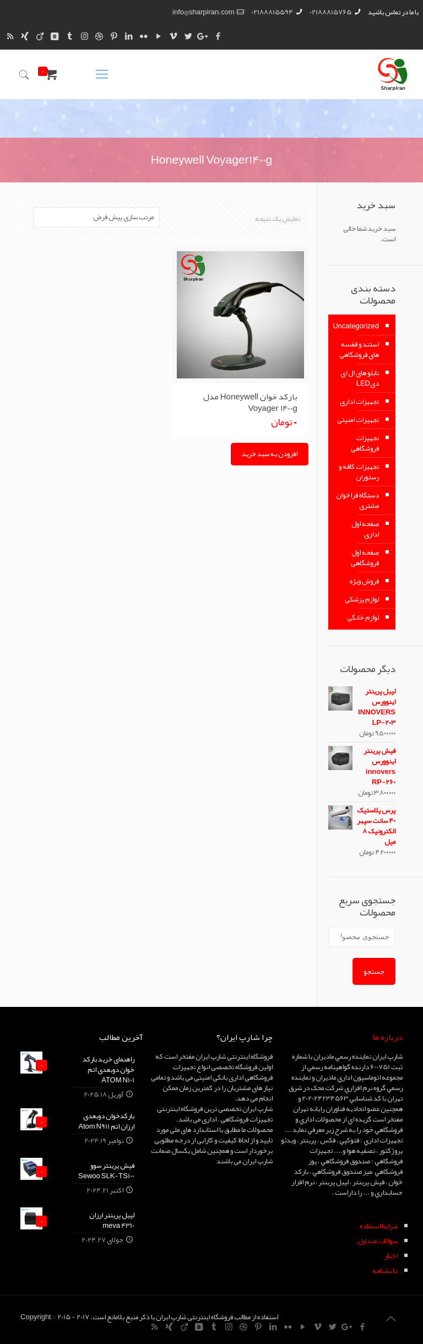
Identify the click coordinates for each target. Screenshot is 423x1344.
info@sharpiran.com (203, 12)
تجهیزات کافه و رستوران (359, 471)
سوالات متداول (377, 1241)
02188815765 (330, 12)
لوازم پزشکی (362, 599)
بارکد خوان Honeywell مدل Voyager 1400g (250, 402)
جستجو (374, 971)
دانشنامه (385, 1271)
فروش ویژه (364, 581)
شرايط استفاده (379, 1226)
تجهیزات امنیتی (358, 420)
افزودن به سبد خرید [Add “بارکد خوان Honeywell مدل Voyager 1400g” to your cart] (269, 454)
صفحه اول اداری (365, 529)
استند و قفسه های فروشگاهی (359, 349)
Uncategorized (356, 326)
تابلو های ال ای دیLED (359, 378)
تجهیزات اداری (359, 401)
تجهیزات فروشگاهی (365, 443)
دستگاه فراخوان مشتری (357, 500)
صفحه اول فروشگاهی (365, 557)
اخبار (391, 1256)
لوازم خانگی (363, 617)
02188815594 (272, 12)
